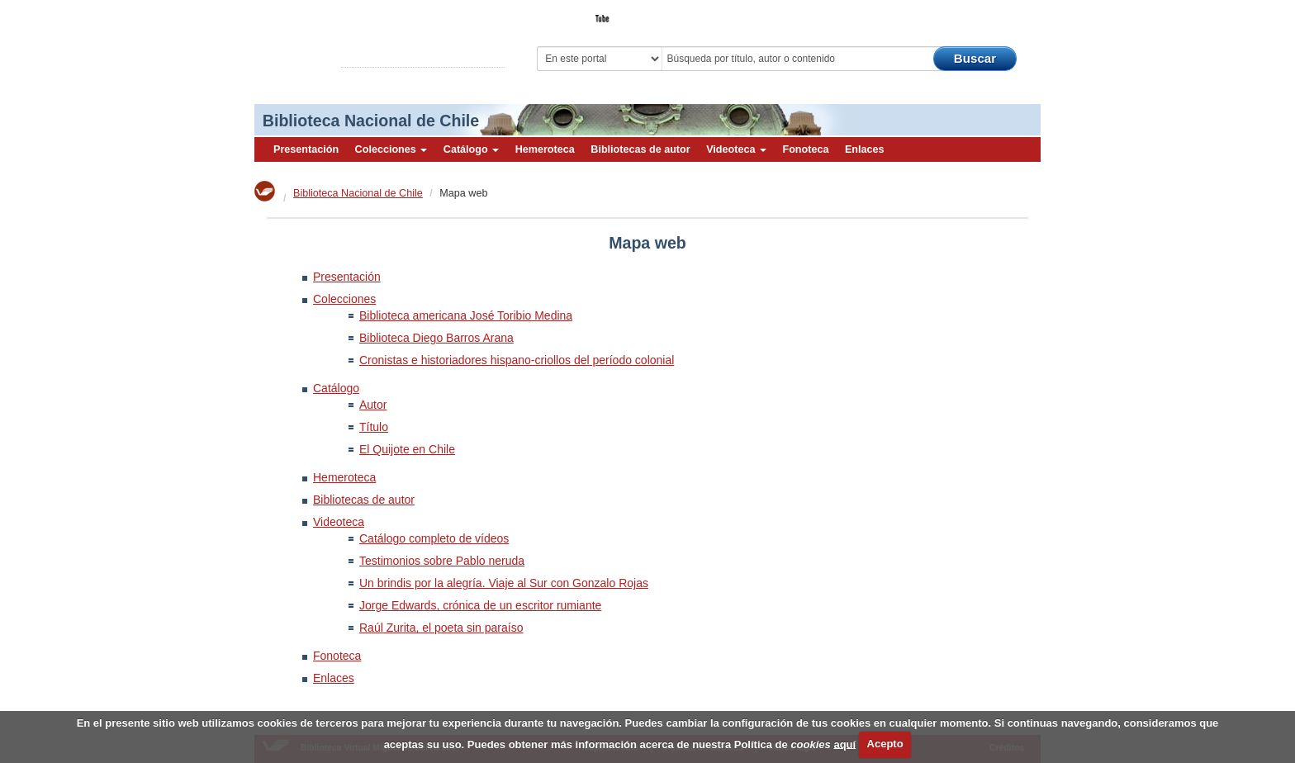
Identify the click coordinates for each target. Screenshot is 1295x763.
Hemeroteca (545, 149)
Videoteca (736, 149)
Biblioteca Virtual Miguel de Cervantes (370, 41)
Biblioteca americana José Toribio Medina (465, 315)
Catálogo (471, 149)
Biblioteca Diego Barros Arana (436, 337)
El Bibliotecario (964, 13)
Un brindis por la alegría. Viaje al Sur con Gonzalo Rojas (503, 583)
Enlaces (865, 149)
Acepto (885, 743)
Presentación (306, 149)
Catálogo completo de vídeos (434, 538)
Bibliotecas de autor (640, 149)
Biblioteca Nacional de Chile (371, 120)
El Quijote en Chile (407, 449)
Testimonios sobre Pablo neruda (441, 560)
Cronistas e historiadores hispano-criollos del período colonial (516, 360)
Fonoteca (805, 149)
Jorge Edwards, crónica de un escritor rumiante (480, 605)
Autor (373, 404)
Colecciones (391, 149)
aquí (844, 743)
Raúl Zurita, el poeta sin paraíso (441, 627)
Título (373, 427)
